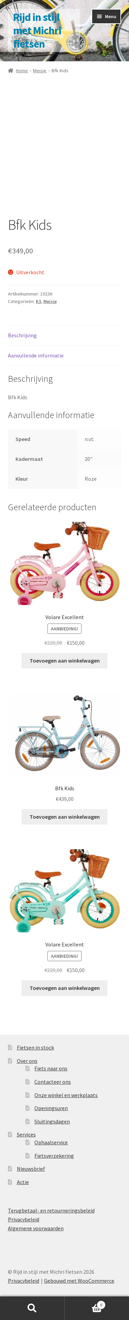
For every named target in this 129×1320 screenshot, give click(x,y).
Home (22, 70)
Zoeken (32, 1308)
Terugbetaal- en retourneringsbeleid (51, 1210)
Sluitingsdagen (52, 1121)
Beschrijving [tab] (22, 335)
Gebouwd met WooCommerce (79, 1280)
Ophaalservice (51, 1142)
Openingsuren (51, 1108)
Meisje (39, 70)
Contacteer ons (52, 1081)
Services (26, 1134)
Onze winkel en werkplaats (66, 1095)
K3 (38, 301)
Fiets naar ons (50, 1068)
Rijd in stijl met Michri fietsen (37, 30)
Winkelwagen (85, 1303)
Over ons (27, 1060)
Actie (23, 1182)
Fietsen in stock (35, 1047)
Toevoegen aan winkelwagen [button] (65, 660)
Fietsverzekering (54, 1155)
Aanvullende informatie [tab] (36, 355)
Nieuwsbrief (31, 1168)
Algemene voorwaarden (36, 1228)
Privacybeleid (23, 1219)
